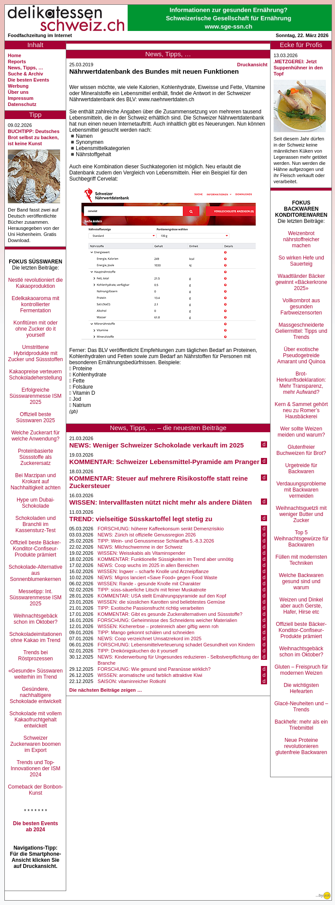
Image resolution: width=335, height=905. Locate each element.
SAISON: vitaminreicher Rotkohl (132, 681)
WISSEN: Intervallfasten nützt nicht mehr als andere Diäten (160, 502)
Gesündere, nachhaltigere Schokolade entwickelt (35, 695)
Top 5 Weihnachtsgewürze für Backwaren (301, 538)
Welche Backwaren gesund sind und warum (301, 581)
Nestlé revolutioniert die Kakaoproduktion (35, 283)
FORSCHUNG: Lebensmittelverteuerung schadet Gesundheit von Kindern (176, 644)
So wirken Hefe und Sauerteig (301, 261)
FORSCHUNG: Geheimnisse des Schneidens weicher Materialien (167, 620)
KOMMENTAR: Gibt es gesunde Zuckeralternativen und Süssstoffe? (170, 614)
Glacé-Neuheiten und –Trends (301, 706)
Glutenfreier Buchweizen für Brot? (301, 450)
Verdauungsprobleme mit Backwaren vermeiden (301, 490)
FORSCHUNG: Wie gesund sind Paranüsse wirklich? (154, 669)
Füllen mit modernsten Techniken (301, 560)
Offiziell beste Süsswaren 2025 (35, 417)
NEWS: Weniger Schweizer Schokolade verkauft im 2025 (156, 445)
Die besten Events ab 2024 (35, 826)
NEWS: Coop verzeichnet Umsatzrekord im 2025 (149, 638)
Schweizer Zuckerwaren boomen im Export (35, 744)
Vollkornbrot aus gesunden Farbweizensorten (301, 306)
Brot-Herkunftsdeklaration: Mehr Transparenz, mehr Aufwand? (301, 383)
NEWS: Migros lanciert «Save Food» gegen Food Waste (157, 577)
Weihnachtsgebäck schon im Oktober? (36, 619)
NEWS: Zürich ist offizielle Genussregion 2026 (147, 534)
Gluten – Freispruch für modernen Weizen (301, 670)
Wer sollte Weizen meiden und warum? (301, 432)
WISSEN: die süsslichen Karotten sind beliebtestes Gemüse (161, 601)
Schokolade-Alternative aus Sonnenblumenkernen (35, 573)
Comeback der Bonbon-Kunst (35, 790)
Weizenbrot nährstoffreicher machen (301, 239)
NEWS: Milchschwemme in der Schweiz (140, 547)
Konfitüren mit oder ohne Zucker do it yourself (36, 329)
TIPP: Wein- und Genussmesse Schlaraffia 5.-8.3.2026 (156, 540)
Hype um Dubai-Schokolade (35, 503)
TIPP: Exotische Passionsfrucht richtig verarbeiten (151, 608)
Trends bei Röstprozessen (35, 655)
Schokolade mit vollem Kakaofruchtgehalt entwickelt (35, 719)
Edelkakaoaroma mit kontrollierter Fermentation (35, 304)
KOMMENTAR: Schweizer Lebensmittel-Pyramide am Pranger (164, 461)
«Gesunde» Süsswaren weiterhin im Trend (35, 674)
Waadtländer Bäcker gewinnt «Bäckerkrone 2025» (301, 282)
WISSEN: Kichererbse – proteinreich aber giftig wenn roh (158, 626)
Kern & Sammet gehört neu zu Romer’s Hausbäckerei (301, 410)
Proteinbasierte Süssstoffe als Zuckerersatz (35, 457)
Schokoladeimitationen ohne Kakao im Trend (35, 637)
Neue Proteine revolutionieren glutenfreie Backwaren (301, 746)
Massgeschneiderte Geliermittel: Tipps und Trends (301, 331)
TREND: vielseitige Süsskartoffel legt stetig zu (140, 519)
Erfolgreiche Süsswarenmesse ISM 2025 (35, 396)
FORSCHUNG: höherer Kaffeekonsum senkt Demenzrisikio (161, 528)
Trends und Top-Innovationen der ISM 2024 (35, 768)
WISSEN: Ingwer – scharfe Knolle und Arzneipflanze (153, 571)
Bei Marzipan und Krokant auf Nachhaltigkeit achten (35, 481)
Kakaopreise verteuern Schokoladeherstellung (35, 375)
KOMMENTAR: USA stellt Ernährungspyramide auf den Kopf (162, 595)
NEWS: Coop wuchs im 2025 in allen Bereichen (148, 565)
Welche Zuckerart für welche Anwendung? (35, 436)
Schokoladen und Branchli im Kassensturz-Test (35, 524)
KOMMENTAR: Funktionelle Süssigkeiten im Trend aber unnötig (165, 559)
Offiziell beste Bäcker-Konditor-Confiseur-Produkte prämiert (35, 549)
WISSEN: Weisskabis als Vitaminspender (141, 553)
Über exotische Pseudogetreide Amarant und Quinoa (301, 355)
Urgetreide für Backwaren (301, 468)
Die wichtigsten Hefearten (301, 688)
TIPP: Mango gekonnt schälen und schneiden (146, 632)
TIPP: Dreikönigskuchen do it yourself (137, 650)
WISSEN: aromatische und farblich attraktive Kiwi (150, 675)
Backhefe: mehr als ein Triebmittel (301, 725)
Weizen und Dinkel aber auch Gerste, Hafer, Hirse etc (301, 606)
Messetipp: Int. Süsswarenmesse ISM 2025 (35, 597)
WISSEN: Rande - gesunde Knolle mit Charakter (149, 583)
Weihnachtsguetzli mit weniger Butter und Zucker (301, 514)
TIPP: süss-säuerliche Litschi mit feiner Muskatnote (152, 589)
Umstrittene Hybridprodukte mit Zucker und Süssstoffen (35, 353)
